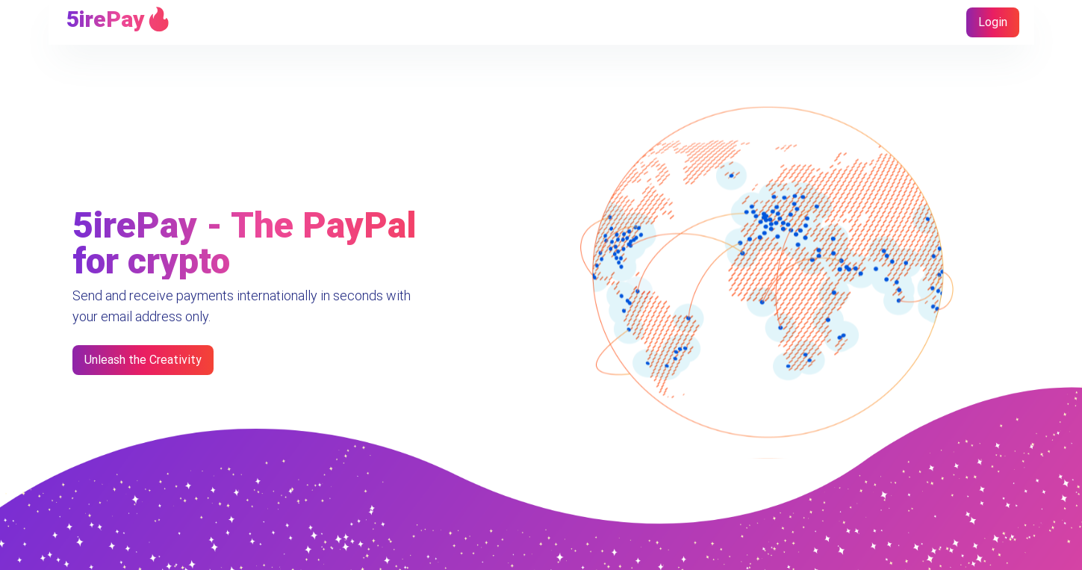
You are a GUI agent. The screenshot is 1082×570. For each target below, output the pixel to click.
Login (992, 22)
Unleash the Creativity (143, 360)
